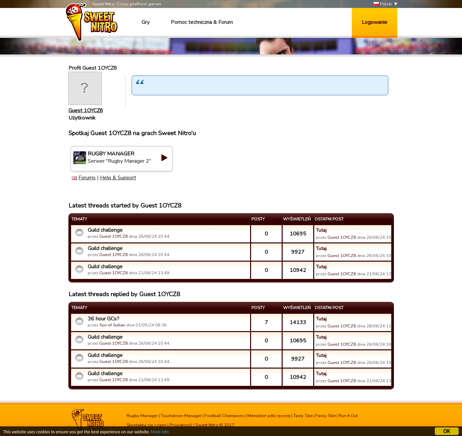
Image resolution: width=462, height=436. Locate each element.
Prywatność (180, 425)
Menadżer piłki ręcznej (268, 416)
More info (160, 433)
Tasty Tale (303, 416)
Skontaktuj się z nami (146, 425)
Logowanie (374, 22)
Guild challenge (105, 230)
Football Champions (224, 416)
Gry (145, 22)
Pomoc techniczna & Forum (202, 22)
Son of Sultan (112, 325)
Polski (383, 4)
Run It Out (348, 416)
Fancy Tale (326, 416)
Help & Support (118, 177)
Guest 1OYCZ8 (85, 110)
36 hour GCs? (103, 318)
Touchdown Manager (181, 416)
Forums (87, 177)
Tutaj (321, 230)
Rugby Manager (142, 416)
